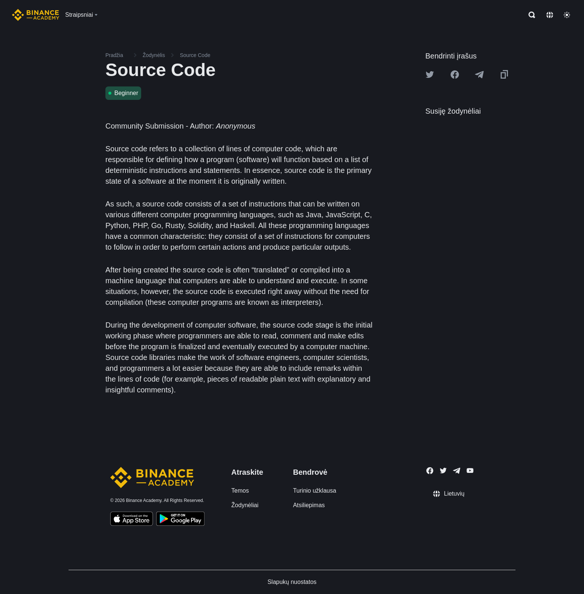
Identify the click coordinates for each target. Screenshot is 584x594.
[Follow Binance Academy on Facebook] (430, 470)
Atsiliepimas (309, 505)
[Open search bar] (529, 15)
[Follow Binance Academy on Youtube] (470, 470)
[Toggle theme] (567, 14)
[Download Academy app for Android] (180, 520)
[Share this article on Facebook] (454, 74)
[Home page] (35, 15)
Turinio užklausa (314, 490)
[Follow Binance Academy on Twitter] (443, 471)
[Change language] (550, 15)
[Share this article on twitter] (429, 74)
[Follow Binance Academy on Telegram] (456, 470)
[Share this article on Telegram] (479, 74)
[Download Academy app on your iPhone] (131, 520)
